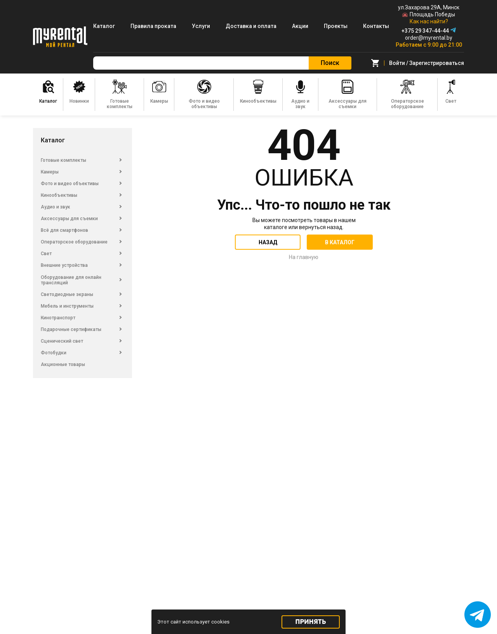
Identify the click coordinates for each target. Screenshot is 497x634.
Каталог (104, 26)
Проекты (336, 26)
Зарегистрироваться (436, 63)
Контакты (376, 26)
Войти (397, 63)
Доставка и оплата (251, 26)
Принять (310, 621)
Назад (268, 242)
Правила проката (153, 26)
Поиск (330, 63)
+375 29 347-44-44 (425, 31)
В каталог (340, 242)
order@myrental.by (428, 38)
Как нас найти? (429, 21)
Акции (300, 26)
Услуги (201, 26)
